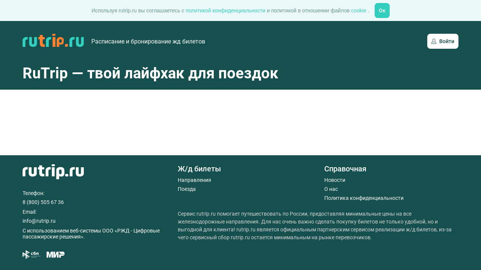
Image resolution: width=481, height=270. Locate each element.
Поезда (187, 189)
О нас (331, 189)
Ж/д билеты (199, 168)
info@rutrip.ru (39, 221)
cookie (359, 11)
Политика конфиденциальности (364, 198)
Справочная (345, 168)
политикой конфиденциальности (226, 11)
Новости (334, 180)
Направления (194, 180)
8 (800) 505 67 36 (43, 202)
